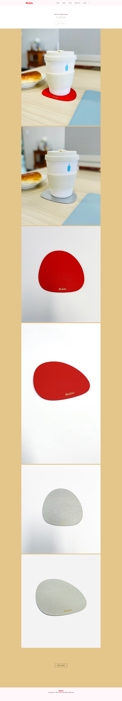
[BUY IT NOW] (61, 23)
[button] (89, 3)
